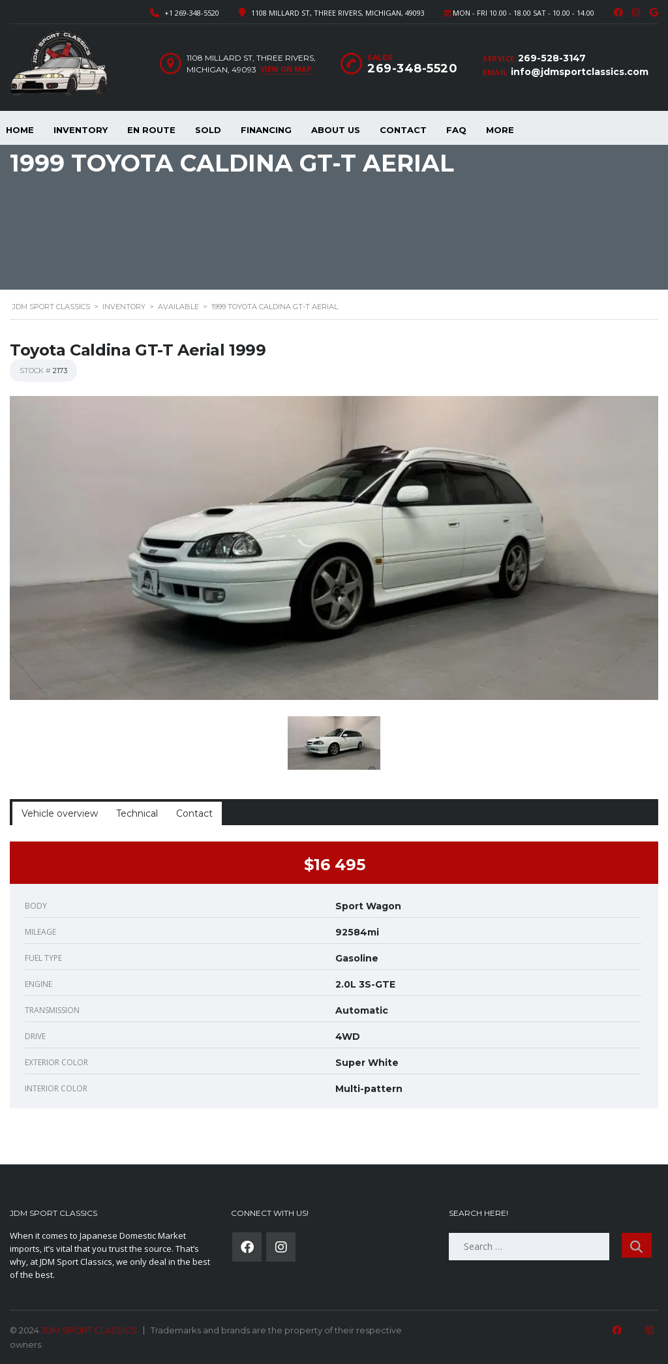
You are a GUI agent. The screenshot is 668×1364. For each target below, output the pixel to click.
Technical (137, 813)
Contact (403, 130)
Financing (266, 130)
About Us (335, 130)
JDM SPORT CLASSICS (89, 1330)
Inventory (80, 130)
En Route (151, 130)
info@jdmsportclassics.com (579, 72)
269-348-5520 (412, 68)
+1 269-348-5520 (191, 13)
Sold (208, 130)
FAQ (456, 130)
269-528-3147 (552, 58)
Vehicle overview (60, 813)
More (500, 130)
